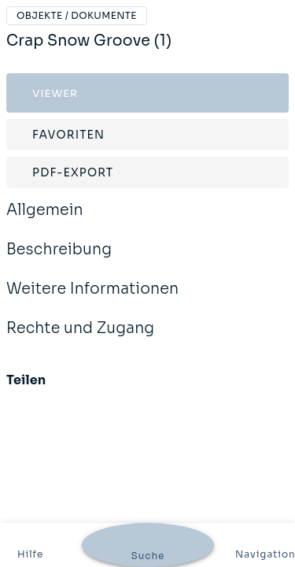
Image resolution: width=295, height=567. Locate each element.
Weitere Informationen (92, 299)
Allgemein (44, 220)
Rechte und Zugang (80, 338)
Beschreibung (59, 260)
